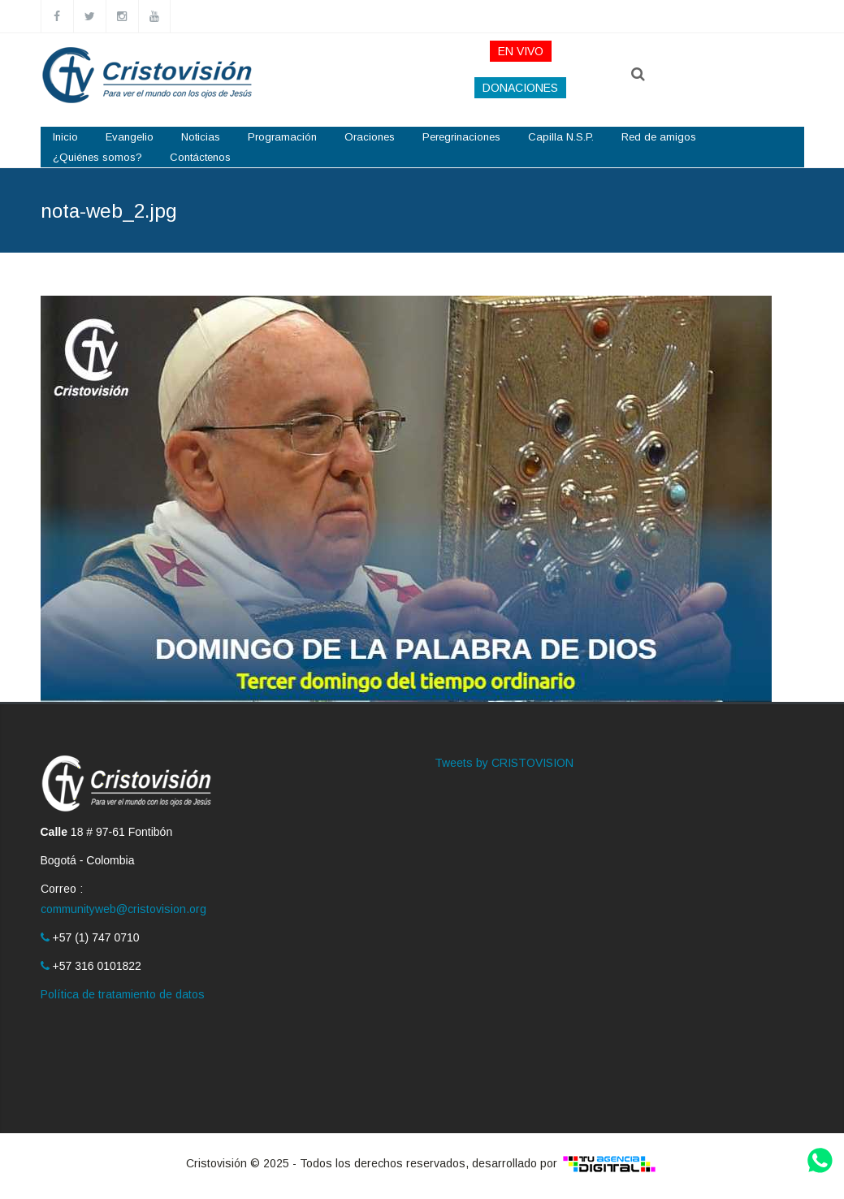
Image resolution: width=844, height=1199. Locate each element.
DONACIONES (520, 87)
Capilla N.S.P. (561, 137)
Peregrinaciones (461, 137)
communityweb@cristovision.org (123, 908)
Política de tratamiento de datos (123, 994)
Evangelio (130, 137)
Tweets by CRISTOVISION (504, 762)
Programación (282, 137)
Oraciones (369, 137)
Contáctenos (200, 157)
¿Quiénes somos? (97, 157)
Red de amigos (658, 137)
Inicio (65, 137)
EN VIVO (520, 51)
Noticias (200, 137)
